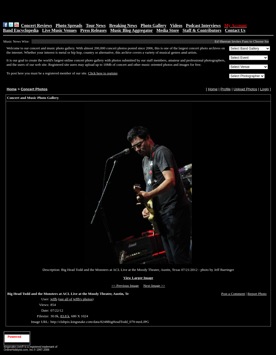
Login (264, 89)
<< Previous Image (125, 286)
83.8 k (64, 316)
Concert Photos (34, 89)
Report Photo (257, 294)
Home (12, 89)
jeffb (53, 299)
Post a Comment (233, 294)
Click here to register (103, 73)
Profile (225, 89)
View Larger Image (138, 278)
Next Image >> (154, 286)
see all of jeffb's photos (75, 299)
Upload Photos (245, 89)
